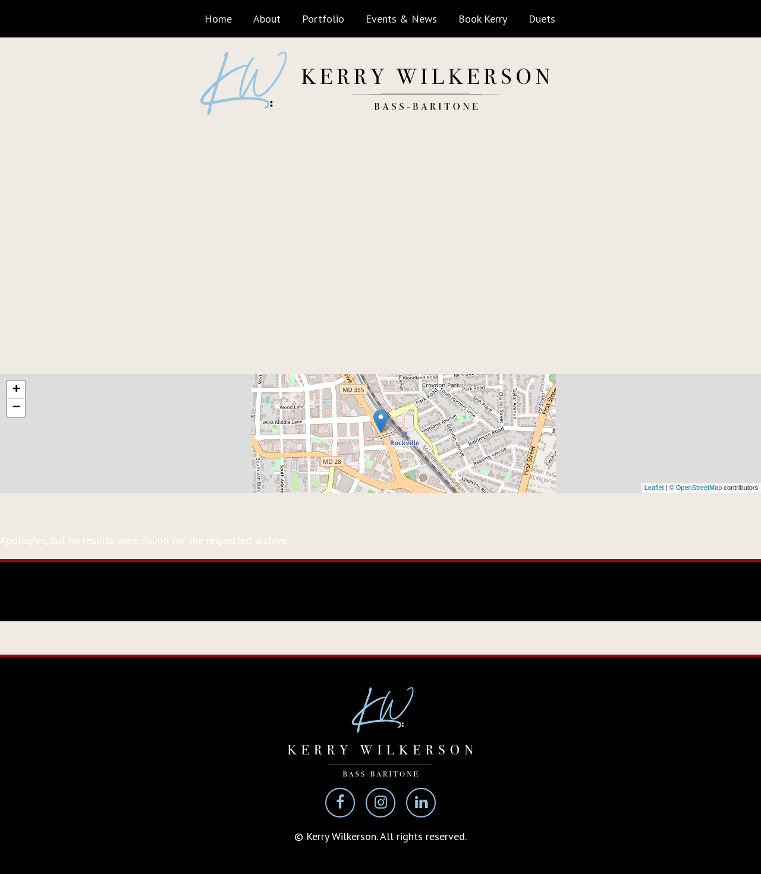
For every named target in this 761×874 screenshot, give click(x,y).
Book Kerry (482, 19)
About (267, 19)
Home (218, 19)
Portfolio (323, 19)
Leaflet (654, 487)
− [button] (16, 408)
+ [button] (16, 390)
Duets (542, 19)
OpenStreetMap (699, 487)
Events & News (401, 19)
